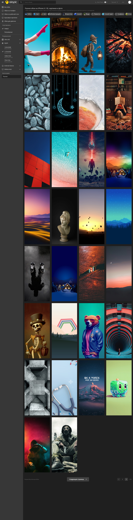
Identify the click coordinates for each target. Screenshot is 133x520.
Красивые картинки (9, 18)
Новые (6, 28)
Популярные (8, 32)
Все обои (6, 7)
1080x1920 (7, 56)
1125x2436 (13, 51)
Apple (5, 43)
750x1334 (7, 60)
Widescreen (7, 69)
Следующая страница (78, 479)
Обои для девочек (9, 21)
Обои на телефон (8, 10)
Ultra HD (6, 39)
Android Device (8, 66)
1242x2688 (7, 47)
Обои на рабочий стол (10, 14)
